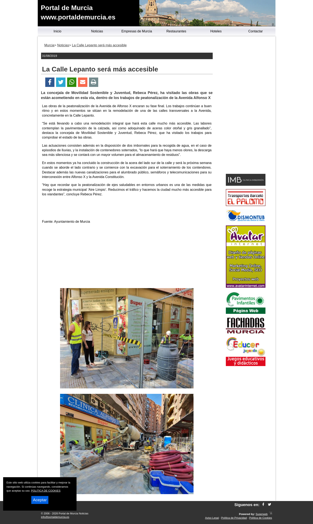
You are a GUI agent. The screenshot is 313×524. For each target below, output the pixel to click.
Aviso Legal (212, 517)
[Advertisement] (127, 257)
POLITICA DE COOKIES (45, 490)
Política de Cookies (260, 517)
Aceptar (40, 500)
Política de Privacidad (234, 517)
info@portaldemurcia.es (55, 517)
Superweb (262, 514)
